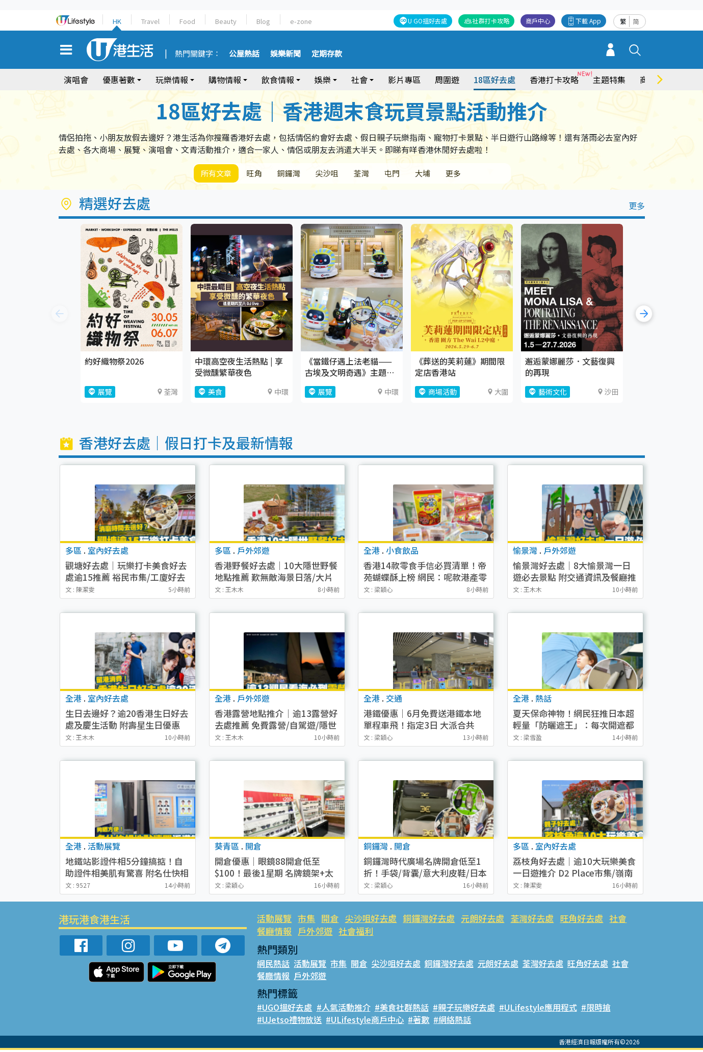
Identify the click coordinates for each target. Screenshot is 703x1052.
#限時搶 (596, 1009)
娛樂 (323, 79)
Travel (150, 21)
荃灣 (386, 174)
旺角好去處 (581, 920)
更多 (493, 174)
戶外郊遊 (315, 933)
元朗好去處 (482, 920)
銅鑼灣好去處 (429, 920)
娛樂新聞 (285, 54)
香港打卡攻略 (554, 79)
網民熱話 (273, 965)
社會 (359, 79)
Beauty (226, 21)
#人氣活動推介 (344, 1009)
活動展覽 (274, 920)
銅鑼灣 (303, 174)
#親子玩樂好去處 (464, 1009)
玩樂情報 (171, 79)
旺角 (263, 174)
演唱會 (76, 79)
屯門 (422, 174)
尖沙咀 (346, 174)
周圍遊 (447, 79)
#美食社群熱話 (402, 1009)
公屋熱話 (244, 54)
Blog (263, 21)
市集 (306, 920)
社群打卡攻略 (491, 20)
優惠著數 (118, 79)
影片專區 (404, 79)
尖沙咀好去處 (371, 920)
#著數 (418, 1021)
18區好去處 (494, 79)
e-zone (301, 21)
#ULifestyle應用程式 (538, 1009)
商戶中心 (538, 20)
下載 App (588, 20)
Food (187, 21)
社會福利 (356, 933)
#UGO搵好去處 (284, 1009)
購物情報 (225, 79)
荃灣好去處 (532, 920)
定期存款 (326, 54)
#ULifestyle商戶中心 (365, 1021)
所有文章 (219, 174)
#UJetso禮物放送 (289, 1021)
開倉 (330, 920)
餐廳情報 (274, 933)
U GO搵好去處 (427, 20)
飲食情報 (278, 79)
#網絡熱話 (452, 1021)
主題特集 (609, 79)
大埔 (458, 174)
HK (117, 21)
